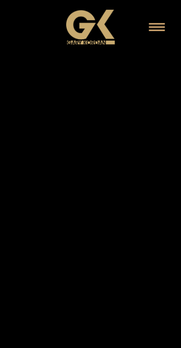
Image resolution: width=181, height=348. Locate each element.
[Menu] (157, 27)
